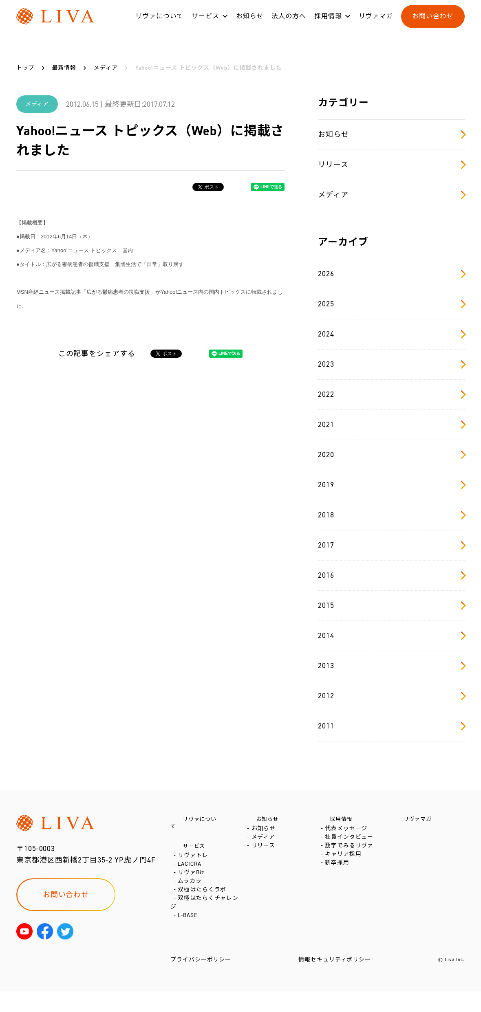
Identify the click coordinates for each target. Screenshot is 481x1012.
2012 (391, 696)
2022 (391, 394)
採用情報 (328, 24)
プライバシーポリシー (200, 981)
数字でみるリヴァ (351, 857)
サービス (205, 24)
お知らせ (250, 24)
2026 (391, 274)
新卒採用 (339, 881)
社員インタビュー (351, 845)
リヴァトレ (194, 854)
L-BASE (189, 936)
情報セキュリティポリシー (334, 981)
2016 (391, 575)
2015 (391, 605)
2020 (391, 455)
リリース (391, 164)
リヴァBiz (192, 879)
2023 (391, 364)
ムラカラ (191, 891)
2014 (391, 635)
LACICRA (191, 867)
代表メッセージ (348, 832)
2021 (391, 424)
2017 (391, 545)
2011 (391, 726)
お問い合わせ (432, 24)
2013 (391, 666)
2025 (391, 304)
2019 (391, 485)
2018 (391, 515)
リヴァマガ (376, 24)
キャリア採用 (345, 869)
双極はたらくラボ (203, 903)
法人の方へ (288, 24)
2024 (391, 334)
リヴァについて (159, 24)
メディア (391, 195)
